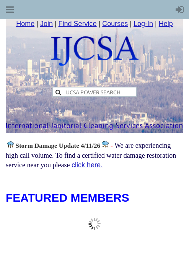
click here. (87, 165)
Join (46, 24)
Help (166, 24)
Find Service (78, 24)
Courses (115, 24)
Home (25, 24)
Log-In (143, 24)
